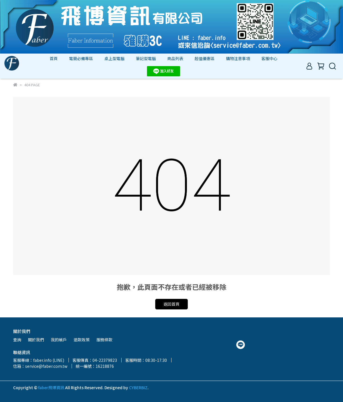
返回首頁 (171, 304)
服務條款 (104, 339)
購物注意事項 (238, 58)
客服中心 (269, 58)
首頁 (54, 58)
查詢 (17, 339)
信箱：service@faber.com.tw (40, 366)
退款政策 (82, 339)
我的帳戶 (59, 339)
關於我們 (36, 339)
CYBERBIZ (138, 387)
